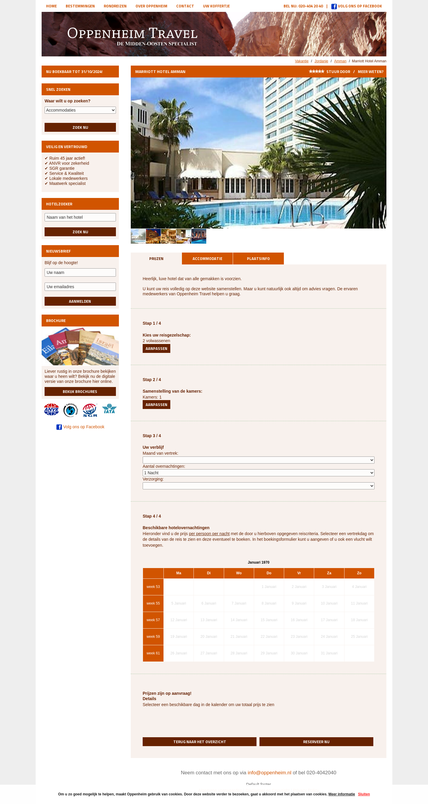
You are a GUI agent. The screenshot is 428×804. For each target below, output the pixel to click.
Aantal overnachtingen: (164, 466)
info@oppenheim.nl (269, 773)
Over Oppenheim (151, 6)
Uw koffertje (216, 6)
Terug (199, 742)
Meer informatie (341, 794)
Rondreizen (115, 6)
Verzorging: (153, 479)
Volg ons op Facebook (356, 6)
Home (51, 6)
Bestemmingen (80, 6)
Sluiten (364, 794)
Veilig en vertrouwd (66, 147)
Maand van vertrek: (160, 453)
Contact (185, 6)
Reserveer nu (316, 742)
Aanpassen (156, 348)
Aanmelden (80, 301)
